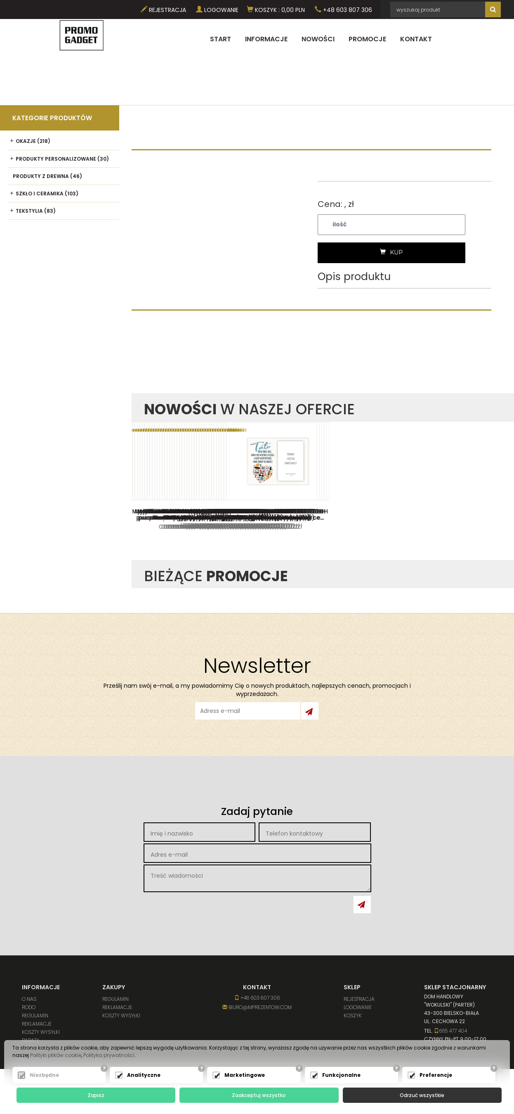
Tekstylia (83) (36, 210)
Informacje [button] (266, 39)
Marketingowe (244, 1074)
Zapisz (95, 1095)
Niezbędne (44, 1074)
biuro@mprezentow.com (257, 1007)
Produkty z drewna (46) (47, 176)
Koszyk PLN (276, 10)
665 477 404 (450, 1030)
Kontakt (416, 39)
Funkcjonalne (341, 1074)
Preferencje (436, 1074)
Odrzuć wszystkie (422, 1095)
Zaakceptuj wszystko (259, 1095)
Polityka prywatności (108, 1055)
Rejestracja (163, 10)
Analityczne (143, 1074)
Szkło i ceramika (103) (47, 193)
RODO (28, 1007)
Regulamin (35, 1015)
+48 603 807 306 (343, 10)
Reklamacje (37, 1023)
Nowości (318, 39)
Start (220, 39)
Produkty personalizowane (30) (62, 158)
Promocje (367, 39)
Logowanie (217, 10)
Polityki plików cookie (55, 1055)
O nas (29, 998)
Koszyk (353, 1015)
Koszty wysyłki (41, 1032)
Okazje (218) (33, 141)
